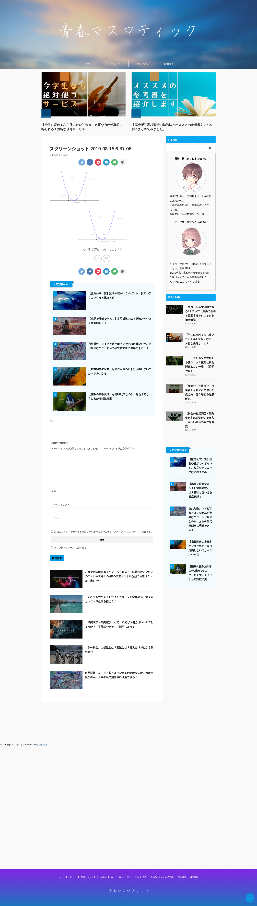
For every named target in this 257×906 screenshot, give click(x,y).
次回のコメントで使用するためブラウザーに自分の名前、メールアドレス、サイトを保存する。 (103, 531)
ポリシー (115, 63)
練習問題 (194, 718)
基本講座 (182, 718)
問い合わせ (168, 63)
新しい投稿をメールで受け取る (70, 547)
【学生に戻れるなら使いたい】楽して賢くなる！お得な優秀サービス (199, 339)
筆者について (141, 63)
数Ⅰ (113, 718)
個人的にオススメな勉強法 (162, 718)
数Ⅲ (129, 718)
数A (137, 718)
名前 (54, 491)
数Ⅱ (121, 718)
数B (144, 718)
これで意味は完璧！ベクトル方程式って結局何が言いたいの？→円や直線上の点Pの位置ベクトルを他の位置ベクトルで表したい (119, 576)
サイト (54, 518)
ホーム (89, 63)
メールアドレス (60, 504)
